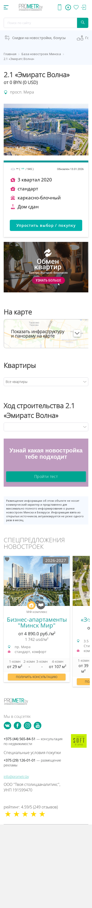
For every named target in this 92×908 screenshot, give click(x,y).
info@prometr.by (16, 776)
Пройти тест (46, 476)
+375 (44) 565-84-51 (33, 741)
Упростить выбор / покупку (46, 225)
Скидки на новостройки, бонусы (39, 37)
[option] (36, 621)
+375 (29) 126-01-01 (32, 762)
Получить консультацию (37, 677)
